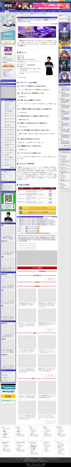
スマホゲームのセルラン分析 (9, 119)
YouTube (50, 190)
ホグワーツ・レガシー (65, 168)
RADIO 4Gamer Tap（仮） (9, 129)
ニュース (5, 71)
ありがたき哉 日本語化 (9, 157)
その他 (59, 452)
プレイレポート (9, 13)
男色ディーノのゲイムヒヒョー (9, 116)
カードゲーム (61, 448)
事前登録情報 (33, 446)
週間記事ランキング (7, 171)
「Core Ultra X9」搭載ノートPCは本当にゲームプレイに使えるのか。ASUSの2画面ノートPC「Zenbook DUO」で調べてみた (27, 351)
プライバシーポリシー (7, 372)
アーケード (59, 442)
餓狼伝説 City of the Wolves (65, 181)
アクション (33, 237)
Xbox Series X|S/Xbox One (7, 185)
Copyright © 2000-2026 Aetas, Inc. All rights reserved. (35, 465)
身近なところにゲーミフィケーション (9, 160)
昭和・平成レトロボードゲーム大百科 (9, 145)
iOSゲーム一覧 (33, 452)
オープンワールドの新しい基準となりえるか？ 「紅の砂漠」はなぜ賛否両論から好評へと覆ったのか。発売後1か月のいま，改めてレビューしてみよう (8, 286)
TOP (3, 11)
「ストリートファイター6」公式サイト (38, 207)
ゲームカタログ (44, 13)
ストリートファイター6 (8, 52)
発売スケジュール (20, 434)
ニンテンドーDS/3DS (20, 442)
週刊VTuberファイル (8, 113)
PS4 (39, 239)
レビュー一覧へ (50, 375)
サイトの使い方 (15, 0)
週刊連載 (5, 434)
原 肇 (43, 239)
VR (37, 11)
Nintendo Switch (6, 189)
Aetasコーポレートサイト (8, 380)
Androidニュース (33, 445)
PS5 (40, 238)
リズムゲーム (61, 451)
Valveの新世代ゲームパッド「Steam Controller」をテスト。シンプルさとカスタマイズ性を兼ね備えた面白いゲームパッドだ (47, 351)
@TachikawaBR (31, 64)
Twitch (50, 191)
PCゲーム (5, 183)
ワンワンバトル (64, 157)
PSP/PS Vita (59, 427)
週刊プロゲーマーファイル (9, 108)
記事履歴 (62, 0)
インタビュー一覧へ (50, 422)
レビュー (2, 13)
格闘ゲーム (60, 446)
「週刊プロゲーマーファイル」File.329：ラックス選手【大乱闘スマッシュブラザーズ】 (37, 221)
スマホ (26, 11)
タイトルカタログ (20, 435)
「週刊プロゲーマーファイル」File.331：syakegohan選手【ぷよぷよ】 (33, 218)
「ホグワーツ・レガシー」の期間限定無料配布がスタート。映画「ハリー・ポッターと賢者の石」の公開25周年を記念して (65, 118)
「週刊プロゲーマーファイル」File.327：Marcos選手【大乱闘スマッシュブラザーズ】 (36, 224)
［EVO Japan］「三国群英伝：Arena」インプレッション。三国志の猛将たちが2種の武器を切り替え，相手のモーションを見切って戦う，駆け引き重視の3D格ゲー (65, 130)
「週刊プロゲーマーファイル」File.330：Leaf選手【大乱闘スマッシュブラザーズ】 (36, 220)
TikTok (50, 195)
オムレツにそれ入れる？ (65, 188)
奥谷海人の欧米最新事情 (9, 101)
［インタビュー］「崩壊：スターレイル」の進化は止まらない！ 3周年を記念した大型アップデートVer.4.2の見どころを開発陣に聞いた (8, 335)
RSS (1, 0)
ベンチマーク (47, 451)
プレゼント (5, 174)
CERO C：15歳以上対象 (40, 237)
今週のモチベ (7, 106)
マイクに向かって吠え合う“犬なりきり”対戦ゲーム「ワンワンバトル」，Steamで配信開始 (65, 106)
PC (7, 11)
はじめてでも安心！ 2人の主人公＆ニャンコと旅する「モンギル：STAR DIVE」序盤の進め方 (8, 253)
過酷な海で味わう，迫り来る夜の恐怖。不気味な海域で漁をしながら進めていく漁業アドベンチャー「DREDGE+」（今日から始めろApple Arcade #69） (47, 305)
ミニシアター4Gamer (8, 152)
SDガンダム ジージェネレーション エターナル (65, 161)
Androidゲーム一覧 (34, 453)
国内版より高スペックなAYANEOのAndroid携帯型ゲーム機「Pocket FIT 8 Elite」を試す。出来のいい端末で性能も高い (47, 369)
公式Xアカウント (7, 0)
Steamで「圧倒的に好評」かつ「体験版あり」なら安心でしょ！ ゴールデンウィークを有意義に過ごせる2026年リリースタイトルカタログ (8, 237)
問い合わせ (22, 0)
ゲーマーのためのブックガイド (9, 135)
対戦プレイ (26, 238)
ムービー (26, 13)
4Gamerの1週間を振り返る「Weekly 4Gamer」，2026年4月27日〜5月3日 (65, 136)
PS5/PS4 (16, 11)
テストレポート (47, 445)
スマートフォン (32, 442)
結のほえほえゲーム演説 (9, 137)
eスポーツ (49, 239)
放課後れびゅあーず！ (9, 165)
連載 (26, 241)
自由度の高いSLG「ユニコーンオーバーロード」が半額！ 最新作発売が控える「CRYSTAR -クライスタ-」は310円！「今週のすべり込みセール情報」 (65, 112)
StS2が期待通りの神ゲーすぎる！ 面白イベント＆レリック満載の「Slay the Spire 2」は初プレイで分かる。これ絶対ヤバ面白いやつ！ (8, 318)
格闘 (22, 238)
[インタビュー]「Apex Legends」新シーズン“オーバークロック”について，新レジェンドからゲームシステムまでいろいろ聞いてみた (47, 417)
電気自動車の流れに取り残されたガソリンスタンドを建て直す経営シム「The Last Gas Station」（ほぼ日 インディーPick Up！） (27, 304)
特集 (4, 73)
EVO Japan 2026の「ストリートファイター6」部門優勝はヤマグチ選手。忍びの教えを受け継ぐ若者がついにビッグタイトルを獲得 (65, 89)
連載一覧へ (13, 167)
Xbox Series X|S (24, 239)
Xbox (11, 11)
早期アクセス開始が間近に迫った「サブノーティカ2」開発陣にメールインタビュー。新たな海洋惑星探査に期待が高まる (8, 351)
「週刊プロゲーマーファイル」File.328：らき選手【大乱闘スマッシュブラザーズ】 (36, 223)
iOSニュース (33, 443)
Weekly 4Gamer (7, 103)
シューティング (61, 449)
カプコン (5, 56)
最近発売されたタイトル (34, 13)
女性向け (32, 11)
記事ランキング (6, 437)
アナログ (53, 11)
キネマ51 (6, 162)
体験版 (21, 13)
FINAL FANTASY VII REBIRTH (65, 173)
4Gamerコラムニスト (8, 147)
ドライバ (5, 179)
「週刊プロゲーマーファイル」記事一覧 (38, 212)
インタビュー (16, 13)
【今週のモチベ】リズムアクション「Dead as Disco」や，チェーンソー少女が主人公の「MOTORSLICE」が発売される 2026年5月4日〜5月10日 (27, 325)
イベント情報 (61, 445)
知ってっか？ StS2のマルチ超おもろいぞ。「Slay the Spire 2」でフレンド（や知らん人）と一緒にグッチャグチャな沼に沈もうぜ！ (8, 302)
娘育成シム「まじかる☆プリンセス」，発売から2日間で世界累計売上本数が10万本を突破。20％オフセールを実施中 (65, 101)
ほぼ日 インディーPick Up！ (10, 127)
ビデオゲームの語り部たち (9, 150)
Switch (21, 11)
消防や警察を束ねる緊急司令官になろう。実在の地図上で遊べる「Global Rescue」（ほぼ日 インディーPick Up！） (47, 324)
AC (48, 11)
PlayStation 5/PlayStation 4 (7, 187)
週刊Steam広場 (7, 125)
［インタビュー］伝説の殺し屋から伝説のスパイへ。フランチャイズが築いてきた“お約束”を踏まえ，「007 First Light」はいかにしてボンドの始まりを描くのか (8, 367)
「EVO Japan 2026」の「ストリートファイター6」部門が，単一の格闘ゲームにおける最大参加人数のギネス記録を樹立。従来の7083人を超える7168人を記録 (65, 95)
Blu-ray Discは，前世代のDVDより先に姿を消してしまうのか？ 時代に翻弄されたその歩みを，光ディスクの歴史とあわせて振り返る (8, 269)
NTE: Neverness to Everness (65, 153)
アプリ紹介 (32, 449)
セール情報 (32, 448)
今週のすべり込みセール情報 (9, 122)
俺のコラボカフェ (8, 142)
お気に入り (56, 0)
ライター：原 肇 (54, 23)
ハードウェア (42, 11)
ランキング (68, 0)
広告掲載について (6, 377)
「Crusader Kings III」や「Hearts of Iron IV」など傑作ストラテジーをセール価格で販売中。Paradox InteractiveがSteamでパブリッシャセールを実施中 (65, 124)
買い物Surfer (7, 154)
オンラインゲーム (7, 428)
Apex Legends (63, 185)
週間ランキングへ (67, 145)
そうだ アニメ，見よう (9, 132)
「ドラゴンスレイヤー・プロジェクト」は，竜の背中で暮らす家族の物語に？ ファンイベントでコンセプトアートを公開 (65, 142)
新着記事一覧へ (50, 279)
